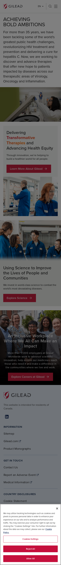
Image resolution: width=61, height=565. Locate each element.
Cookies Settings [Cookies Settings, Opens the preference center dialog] (30, 539)
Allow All (30, 558)
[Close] (57, 508)
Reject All (30, 548)
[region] (30, 534)
